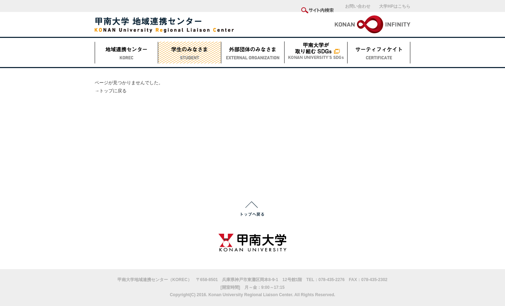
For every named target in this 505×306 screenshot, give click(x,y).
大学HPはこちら (394, 6)
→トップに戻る (111, 90)
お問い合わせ (357, 6)
